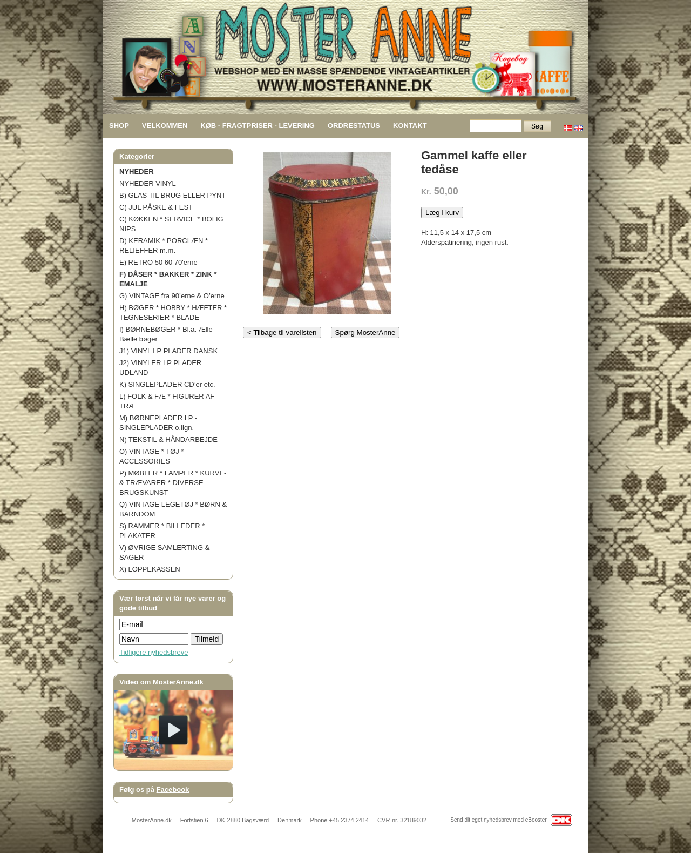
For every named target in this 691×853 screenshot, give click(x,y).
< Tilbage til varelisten (282, 332)
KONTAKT (410, 126)
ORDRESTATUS (354, 126)
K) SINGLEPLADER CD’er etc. (167, 384)
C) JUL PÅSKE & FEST (156, 207)
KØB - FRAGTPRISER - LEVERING (257, 126)
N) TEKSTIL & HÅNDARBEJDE (168, 439)
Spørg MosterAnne (365, 332)
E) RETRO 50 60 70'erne (158, 262)
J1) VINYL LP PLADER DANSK (168, 351)
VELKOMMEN (165, 126)
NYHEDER (136, 171)
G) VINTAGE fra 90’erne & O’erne (172, 296)
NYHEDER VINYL (147, 183)
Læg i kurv (442, 213)
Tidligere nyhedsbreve (153, 652)
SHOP (119, 126)
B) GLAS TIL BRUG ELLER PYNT (172, 195)
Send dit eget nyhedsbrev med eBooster (498, 820)
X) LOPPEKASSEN (149, 569)
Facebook (173, 789)
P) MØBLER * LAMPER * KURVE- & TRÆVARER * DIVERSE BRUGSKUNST (172, 482)
